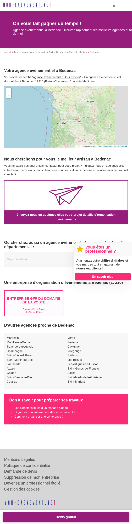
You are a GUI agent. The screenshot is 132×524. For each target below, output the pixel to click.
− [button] (9, 95)
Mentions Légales (19, 459)
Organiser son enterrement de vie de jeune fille (44, 412)
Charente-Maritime (78, 52)
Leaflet (78, 146)
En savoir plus (102, 276)
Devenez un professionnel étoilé (32, 483)
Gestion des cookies (22, 489)
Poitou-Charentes (57, 52)
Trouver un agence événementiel (30, 52)
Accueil (7, 52)
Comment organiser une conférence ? (38, 416)
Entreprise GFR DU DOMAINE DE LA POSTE (33, 300)
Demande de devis (20, 471)
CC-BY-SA (122, 146)
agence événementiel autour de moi (56, 77)
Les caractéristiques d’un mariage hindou (41, 408)
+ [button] (9, 90)
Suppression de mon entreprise (31, 477)
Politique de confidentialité (27, 465)
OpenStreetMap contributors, (105, 146)
